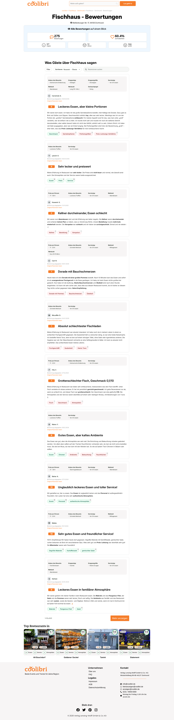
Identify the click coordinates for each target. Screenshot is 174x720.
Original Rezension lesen (54, 101)
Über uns (92, 671)
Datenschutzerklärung (97, 687)
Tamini (103, 657)
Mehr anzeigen (120, 618)
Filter (48, 69)
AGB (90, 684)
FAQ (90, 674)
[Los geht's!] (128, 3)
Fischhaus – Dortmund (76, 11)
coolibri (64, 11)
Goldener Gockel (71, 657)
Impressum (93, 681)
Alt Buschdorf (39, 657)
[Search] (94, 3)
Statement (135, 657)
